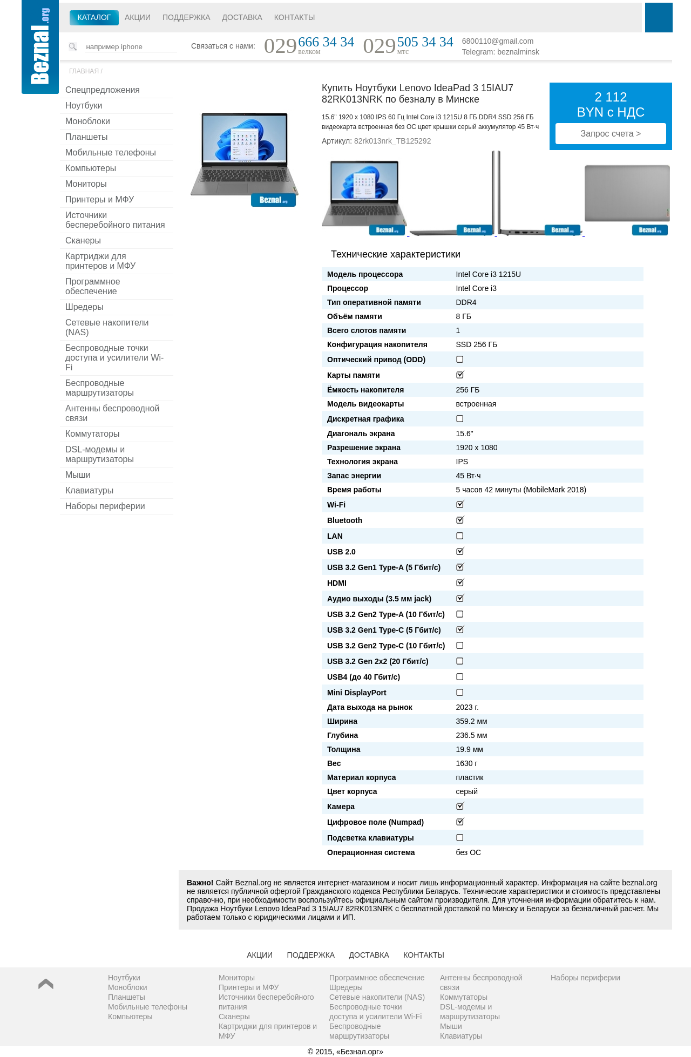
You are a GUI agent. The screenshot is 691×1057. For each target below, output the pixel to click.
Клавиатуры (89, 490)
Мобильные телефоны (110, 152)
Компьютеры (90, 168)
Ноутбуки (83, 105)
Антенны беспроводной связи (112, 413)
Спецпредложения (102, 89)
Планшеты (86, 136)
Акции (138, 17)
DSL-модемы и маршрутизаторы (99, 454)
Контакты (294, 17)
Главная (84, 71)
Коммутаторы (92, 433)
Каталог (94, 17)
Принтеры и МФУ (99, 199)
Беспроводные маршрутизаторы (99, 387)
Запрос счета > (611, 133)
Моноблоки (87, 121)
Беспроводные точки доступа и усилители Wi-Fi (114, 357)
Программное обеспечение (92, 286)
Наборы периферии (105, 506)
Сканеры (83, 240)
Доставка (242, 17)
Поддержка (186, 17)
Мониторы (86, 183)
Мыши (78, 474)
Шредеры (84, 306)
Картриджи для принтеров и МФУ (100, 261)
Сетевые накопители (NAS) (107, 327)
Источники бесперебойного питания (115, 220)
